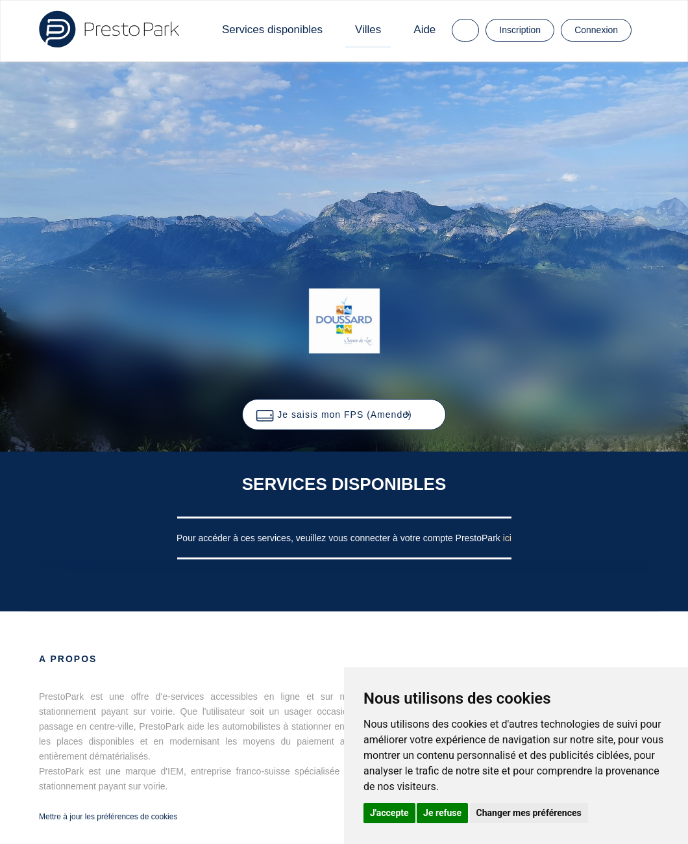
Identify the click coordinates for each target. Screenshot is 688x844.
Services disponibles (272, 29)
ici (507, 538)
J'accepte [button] (389, 813)
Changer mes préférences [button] (529, 813)
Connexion (596, 30)
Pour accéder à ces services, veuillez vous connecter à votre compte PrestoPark (340, 538)
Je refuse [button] (442, 813)
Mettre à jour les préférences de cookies (108, 816)
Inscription (520, 30)
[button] (343, 414)
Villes (368, 29)
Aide (424, 29)
